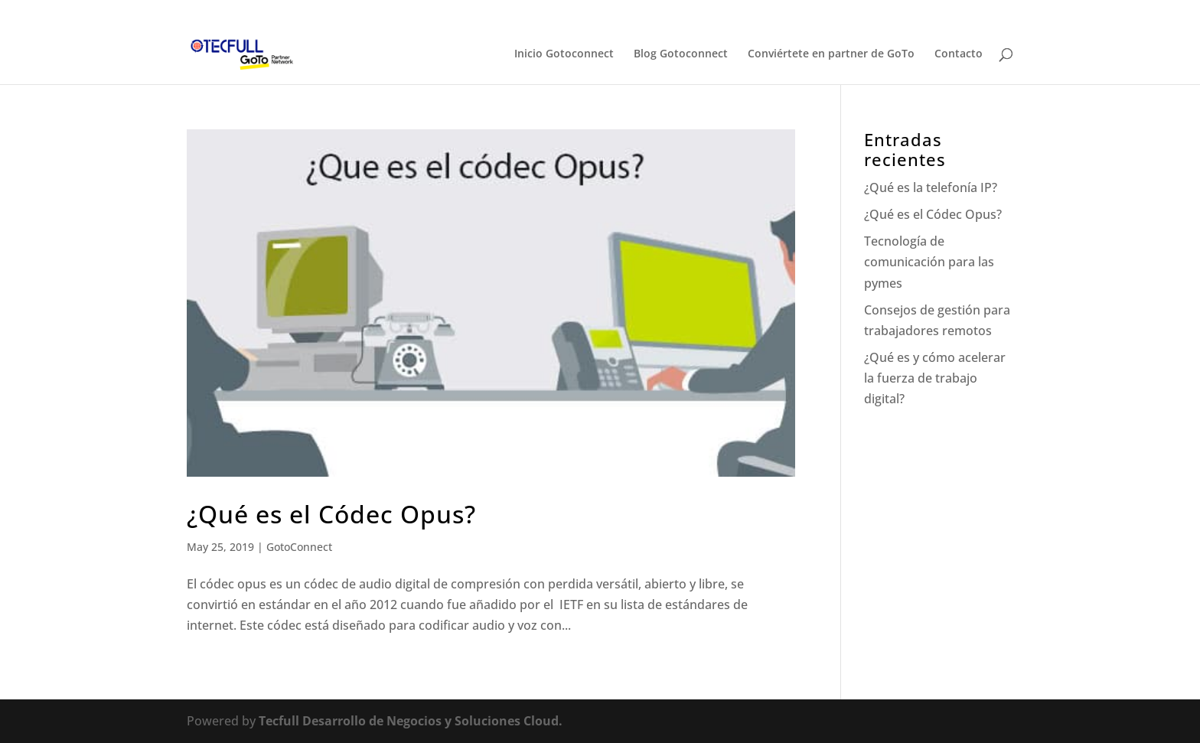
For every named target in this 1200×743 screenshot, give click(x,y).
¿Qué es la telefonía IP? (930, 187)
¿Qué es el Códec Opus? (331, 513)
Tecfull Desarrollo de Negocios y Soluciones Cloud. (410, 720)
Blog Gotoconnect (681, 54)
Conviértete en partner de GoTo (831, 54)
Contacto (958, 54)
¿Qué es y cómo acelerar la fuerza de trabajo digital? (935, 378)
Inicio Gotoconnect (564, 54)
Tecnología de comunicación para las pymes (929, 262)
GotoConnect (299, 546)
